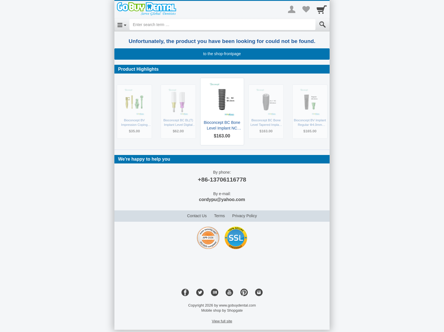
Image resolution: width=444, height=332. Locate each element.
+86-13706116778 (222, 179)
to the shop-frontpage (222, 53)
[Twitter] (200, 292)
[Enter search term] (222, 24)
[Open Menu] (122, 25)
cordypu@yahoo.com (222, 199)
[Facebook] (185, 292)
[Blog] (214, 292)
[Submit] (322, 24)
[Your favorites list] (305, 9)
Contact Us (197, 216)
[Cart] (322, 9)
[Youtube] (229, 292)
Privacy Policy (244, 216)
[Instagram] (258, 292)
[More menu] (291, 9)
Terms (219, 216)
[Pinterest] (244, 292)
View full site (222, 321)
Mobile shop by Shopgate (222, 310)
